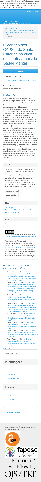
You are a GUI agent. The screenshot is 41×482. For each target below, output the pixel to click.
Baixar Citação (11, 195)
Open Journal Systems (12, 412)
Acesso (36, 11)
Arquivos (14, 28)
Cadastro (28, 11)
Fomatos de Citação (13, 191)
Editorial (28, 339)
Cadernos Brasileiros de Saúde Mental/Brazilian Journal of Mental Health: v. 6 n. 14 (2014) (22, 318)
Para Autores (10, 374)
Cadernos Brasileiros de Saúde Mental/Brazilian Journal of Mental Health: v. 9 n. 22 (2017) (22, 335)
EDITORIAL (30, 322)
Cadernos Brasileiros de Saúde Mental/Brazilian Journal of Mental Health (19, 22)
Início (6, 28)
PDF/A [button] (20, 71)
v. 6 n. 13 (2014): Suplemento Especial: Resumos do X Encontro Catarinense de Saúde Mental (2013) (20, 32)
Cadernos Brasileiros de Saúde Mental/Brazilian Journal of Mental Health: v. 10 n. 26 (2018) (21, 343)
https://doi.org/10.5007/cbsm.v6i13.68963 (22, 80)
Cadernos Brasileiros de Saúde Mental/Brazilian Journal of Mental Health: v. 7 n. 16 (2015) (22, 326)
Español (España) (12, 399)
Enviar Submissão (12, 353)
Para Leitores (10, 370)
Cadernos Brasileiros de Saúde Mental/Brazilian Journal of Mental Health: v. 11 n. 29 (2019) (21, 299)
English (8, 395)
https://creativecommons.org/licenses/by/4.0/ (20, 247)
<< (4, 348)
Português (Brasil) (12, 404)
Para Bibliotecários (12, 378)
